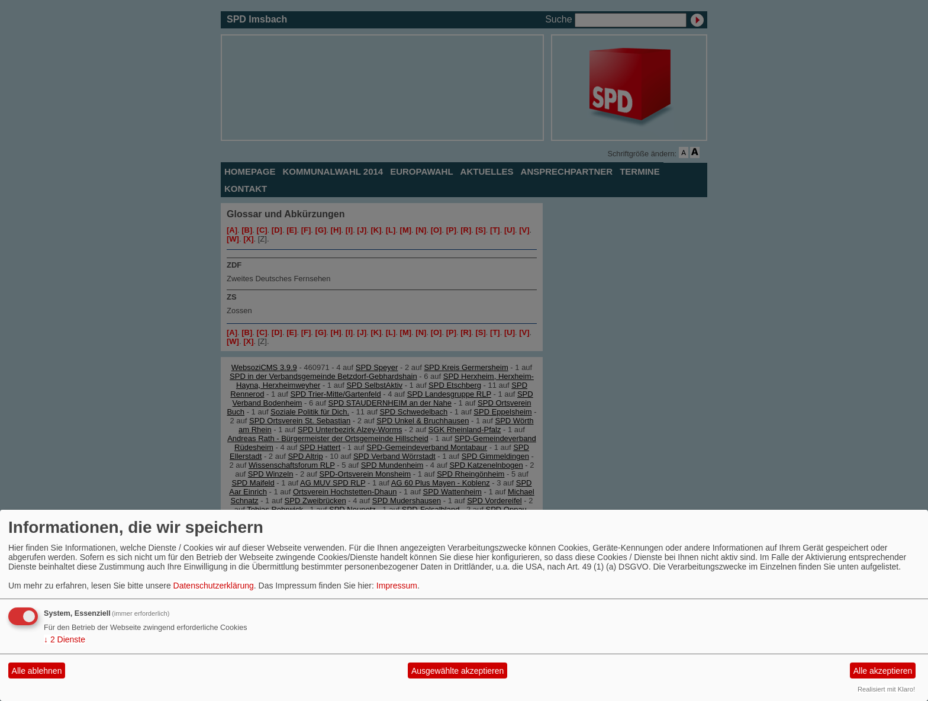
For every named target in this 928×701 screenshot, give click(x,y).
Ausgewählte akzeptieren (457, 671)
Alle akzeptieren (883, 671)
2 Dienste (64, 639)
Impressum (396, 585)
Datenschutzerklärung (213, 585)
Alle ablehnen (37, 671)
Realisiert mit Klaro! (886, 689)
